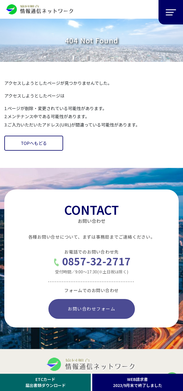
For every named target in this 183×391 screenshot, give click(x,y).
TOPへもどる (34, 143)
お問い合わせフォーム (91, 309)
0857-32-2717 (91, 262)
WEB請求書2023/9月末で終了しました (137, 382)
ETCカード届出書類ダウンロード (45, 382)
